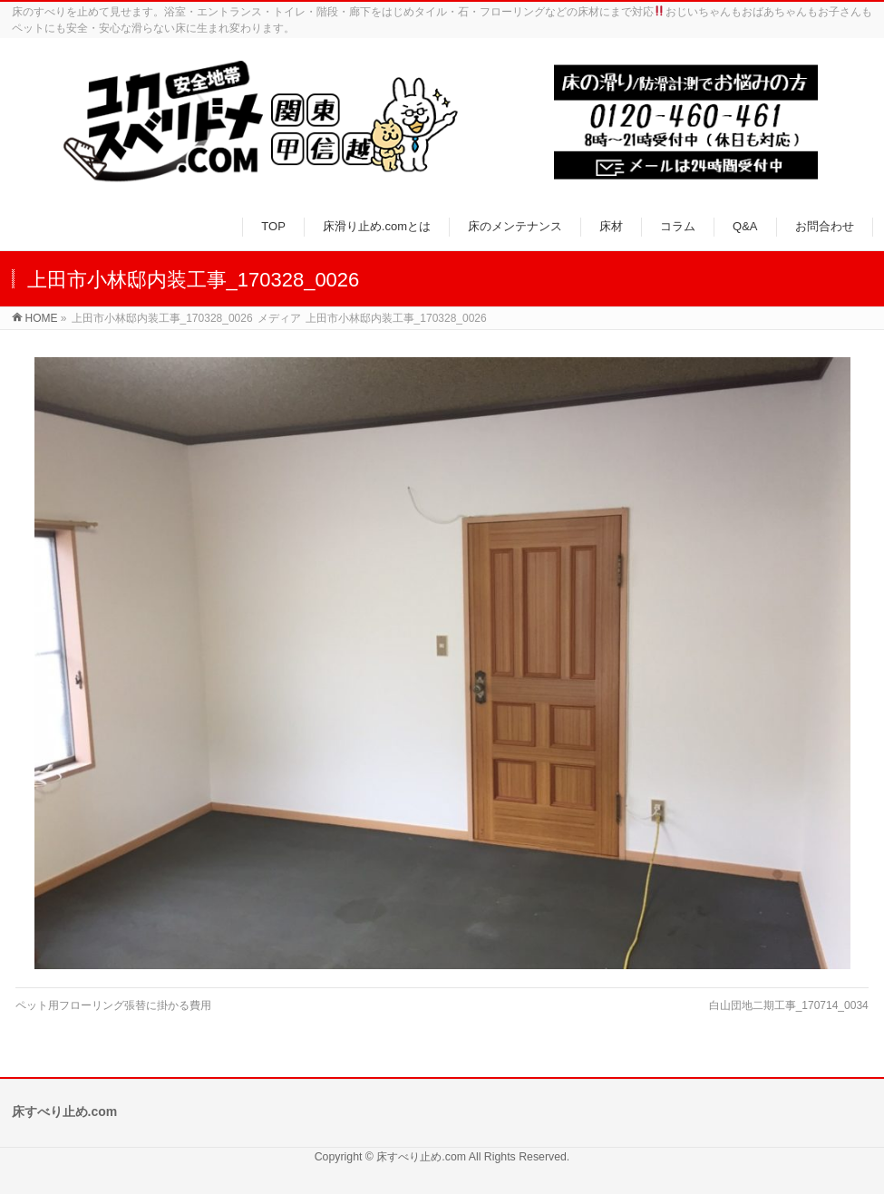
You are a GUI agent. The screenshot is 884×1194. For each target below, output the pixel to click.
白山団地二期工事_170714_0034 (789, 1005)
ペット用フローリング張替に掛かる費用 (113, 1005)
